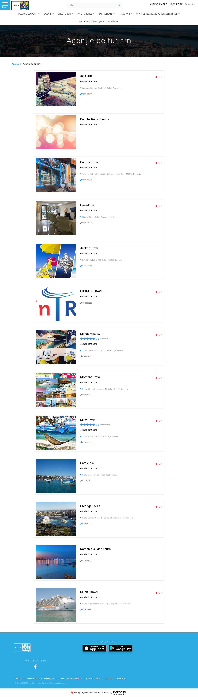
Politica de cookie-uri (94, 679)
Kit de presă (121, 679)
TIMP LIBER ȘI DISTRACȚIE (89, 21)
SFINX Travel (89, 592)
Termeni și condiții (50, 679)
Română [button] (189, 4)
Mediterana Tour (91, 334)
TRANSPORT (125, 14)
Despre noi (19, 679)
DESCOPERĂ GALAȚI (28, 14)
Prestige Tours (90, 506)
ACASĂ (15, 64)
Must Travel (88, 420)
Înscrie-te (176, 4)
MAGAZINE (113, 21)
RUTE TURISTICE (85, 14)
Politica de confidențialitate (71, 679)
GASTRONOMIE (105, 14)
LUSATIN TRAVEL (92, 291)
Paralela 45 (87, 463)
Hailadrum (87, 205)
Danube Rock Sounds (94, 119)
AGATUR (86, 76)
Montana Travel (90, 377)
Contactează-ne (33, 679)
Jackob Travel (89, 248)
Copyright (109, 679)
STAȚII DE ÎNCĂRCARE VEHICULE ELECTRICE (157, 14)
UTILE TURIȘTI (64, 14)
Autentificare (158, 4)
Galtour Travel (89, 162)
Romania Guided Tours (95, 549)
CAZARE (48, 14)
